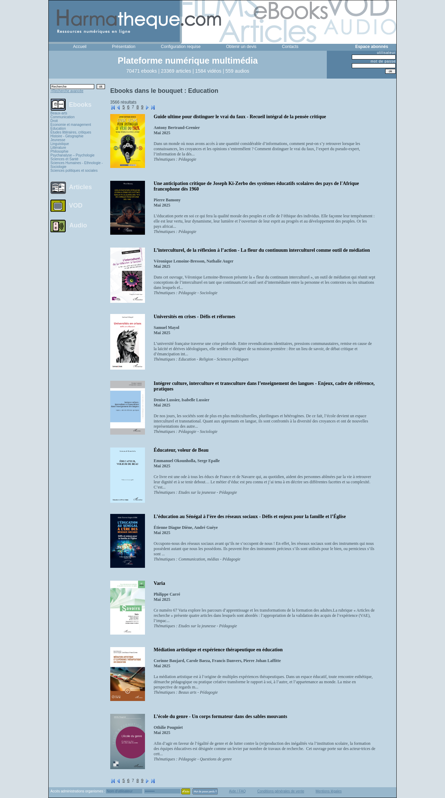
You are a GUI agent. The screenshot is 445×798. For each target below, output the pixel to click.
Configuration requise (181, 46)
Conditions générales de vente (280, 791)
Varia (159, 583)
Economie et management (70, 125)
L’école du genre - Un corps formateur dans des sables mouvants (220, 716)
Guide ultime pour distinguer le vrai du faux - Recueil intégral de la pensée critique (240, 116)
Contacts (290, 46)
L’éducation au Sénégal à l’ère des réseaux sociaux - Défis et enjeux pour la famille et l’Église (250, 516)
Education (58, 128)
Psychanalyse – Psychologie (72, 155)
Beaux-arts (58, 113)
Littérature (58, 148)
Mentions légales (329, 791)
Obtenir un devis (241, 46)
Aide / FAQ (237, 791)
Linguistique (59, 144)
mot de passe (383, 61)
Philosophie (59, 151)
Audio (78, 224)
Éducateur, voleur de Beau (181, 450)
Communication (62, 117)
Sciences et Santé (64, 159)
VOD (75, 205)
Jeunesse (57, 140)
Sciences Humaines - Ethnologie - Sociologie (76, 165)
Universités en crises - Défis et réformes (194, 316)
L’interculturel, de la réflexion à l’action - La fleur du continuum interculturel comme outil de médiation (262, 250)
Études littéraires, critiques (70, 132)
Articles (80, 187)
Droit (54, 121)
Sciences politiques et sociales (74, 170)
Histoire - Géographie (66, 136)
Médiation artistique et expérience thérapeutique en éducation (218, 649)
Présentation (123, 46)
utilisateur (386, 53)
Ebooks (80, 104)
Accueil (80, 46)
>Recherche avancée (66, 91)
